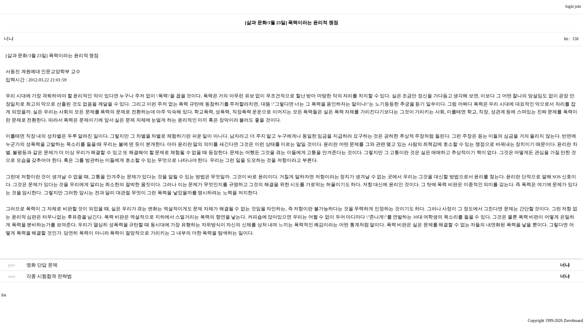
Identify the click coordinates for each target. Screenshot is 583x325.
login (570, 6)
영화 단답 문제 (41, 265)
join (578, 6)
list (3, 295)
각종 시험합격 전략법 (48, 276)
